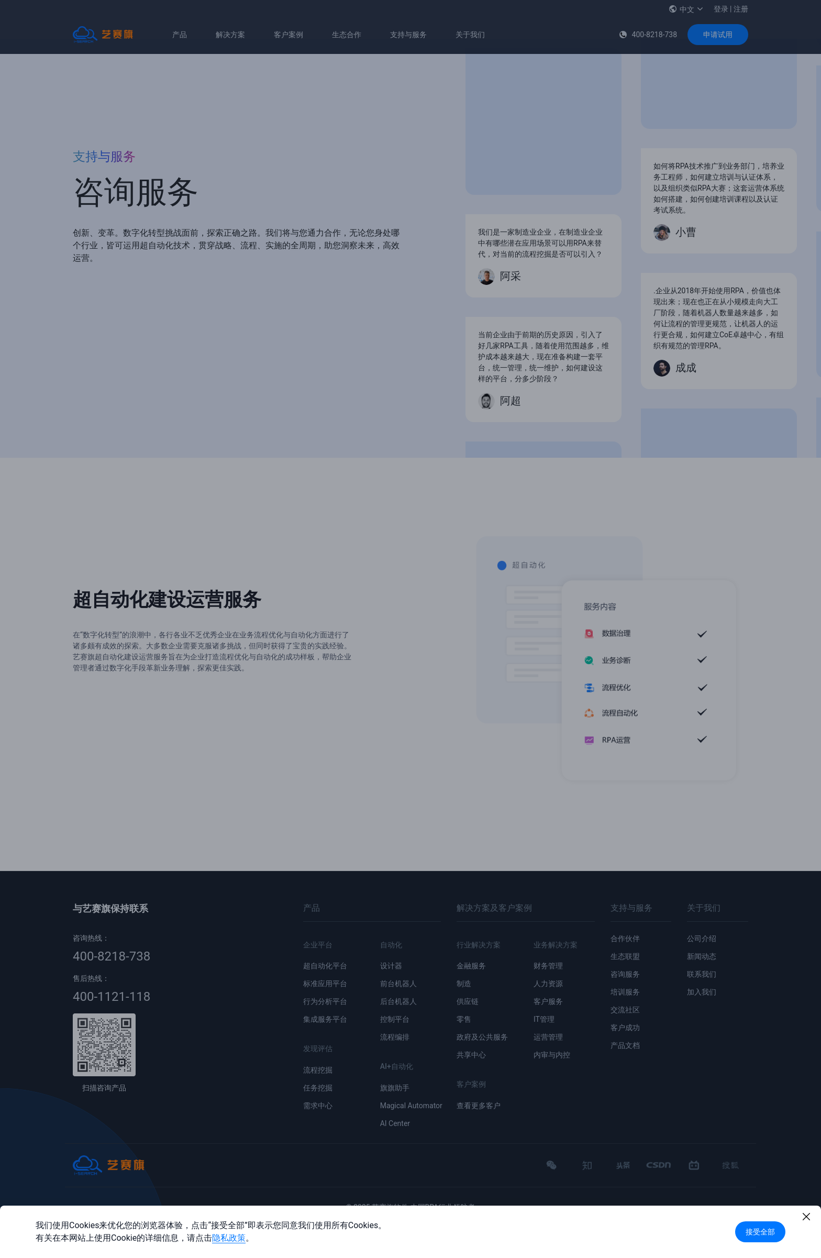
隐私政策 (229, 1238)
